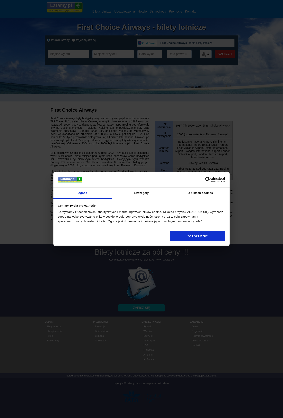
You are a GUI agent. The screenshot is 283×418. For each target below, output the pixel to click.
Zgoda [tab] (82, 192)
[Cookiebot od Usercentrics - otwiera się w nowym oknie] (208, 180)
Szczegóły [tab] (141, 192)
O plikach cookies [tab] (200, 192)
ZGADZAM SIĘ (197, 236)
